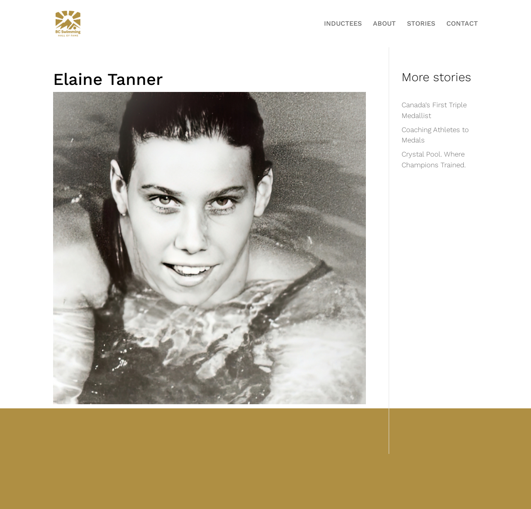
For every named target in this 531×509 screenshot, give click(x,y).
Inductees (343, 24)
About (384, 24)
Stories (421, 24)
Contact (462, 24)
